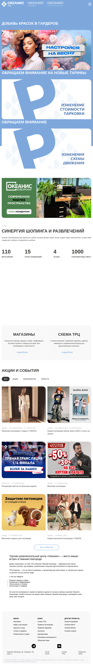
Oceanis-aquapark (71, 621)
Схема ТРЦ (42, 621)
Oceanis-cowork (70, 631)
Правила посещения (45, 625)
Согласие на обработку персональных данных (20, 662)
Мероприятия (29, 379)
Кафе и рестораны (20, 625)
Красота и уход (19, 628)
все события (46, 547)
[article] (24, 409)
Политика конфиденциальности (44, 660)
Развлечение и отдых (21, 634)
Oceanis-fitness (70, 628)
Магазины (17, 621)
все (5, 379)
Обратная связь (44, 640)
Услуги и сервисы (20, 631)
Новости (45, 379)
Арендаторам (43, 634)
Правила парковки (44, 628)
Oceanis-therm (70, 625)
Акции (15, 379)
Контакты (41, 631)
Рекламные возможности (47, 637)
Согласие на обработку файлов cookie (70, 660)
